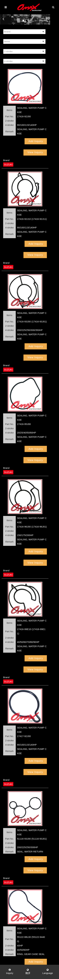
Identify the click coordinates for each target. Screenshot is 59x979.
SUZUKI (8, 144)
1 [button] (28, 20)
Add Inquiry (20, 132)
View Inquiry (44, 132)
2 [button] (31, 20)
